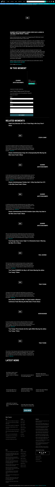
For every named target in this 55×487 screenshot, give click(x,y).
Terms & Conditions (39, 461)
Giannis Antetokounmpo (10, 3)
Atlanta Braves (23, 463)
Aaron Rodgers (23, 424)
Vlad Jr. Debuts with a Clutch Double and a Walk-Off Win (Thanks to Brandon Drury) (42, 432)
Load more (27, 410)
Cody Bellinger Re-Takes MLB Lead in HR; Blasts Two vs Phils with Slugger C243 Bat (42, 435)
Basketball (21, 89)
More (24, 1)
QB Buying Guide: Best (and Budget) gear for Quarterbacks (12, 475)
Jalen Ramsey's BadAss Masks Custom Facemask (12, 428)
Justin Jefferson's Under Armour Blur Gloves (12, 429)
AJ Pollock (22, 434)
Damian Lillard (17, 3)
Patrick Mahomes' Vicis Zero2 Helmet (11, 435)
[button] (53, 1)
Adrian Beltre (23, 429)
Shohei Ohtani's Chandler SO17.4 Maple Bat (12, 425)
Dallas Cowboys (23, 458)
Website (11, 104)
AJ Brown (22, 432)
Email (11, 100)
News (16, 1)
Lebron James (23, 3)
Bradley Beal (35, 3)
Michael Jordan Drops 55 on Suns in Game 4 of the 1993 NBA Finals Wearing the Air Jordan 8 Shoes (42, 443)
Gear (8, 1)
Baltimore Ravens (23, 466)
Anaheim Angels (23, 453)
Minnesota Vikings (23, 451)
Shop (31, 83)
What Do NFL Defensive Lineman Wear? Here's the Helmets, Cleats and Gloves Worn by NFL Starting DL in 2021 (12, 468)
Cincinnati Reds (23, 456)
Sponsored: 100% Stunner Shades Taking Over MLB (12, 482)
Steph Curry (41, 3)
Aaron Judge (23, 422)
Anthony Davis (46, 3)
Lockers (12, 1)
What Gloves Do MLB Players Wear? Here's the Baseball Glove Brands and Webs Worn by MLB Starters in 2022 (12, 454)
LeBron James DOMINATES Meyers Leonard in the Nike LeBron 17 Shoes (42, 440)
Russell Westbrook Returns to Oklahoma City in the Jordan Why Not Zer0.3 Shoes (42, 430)
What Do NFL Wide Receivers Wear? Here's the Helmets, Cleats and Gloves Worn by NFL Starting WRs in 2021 (12, 478)
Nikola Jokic (3, 3)
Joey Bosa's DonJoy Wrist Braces (11, 437)
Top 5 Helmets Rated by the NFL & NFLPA (12, 451)
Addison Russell (23, 427)
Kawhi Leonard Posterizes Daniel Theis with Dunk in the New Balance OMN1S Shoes (42, 438)
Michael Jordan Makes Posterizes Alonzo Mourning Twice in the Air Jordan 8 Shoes (42, 447)
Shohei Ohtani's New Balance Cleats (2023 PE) (12, 432)
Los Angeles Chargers (24, 461)
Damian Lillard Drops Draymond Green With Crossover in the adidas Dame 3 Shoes (42, 427)
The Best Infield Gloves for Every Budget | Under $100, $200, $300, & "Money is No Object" (12, 472)
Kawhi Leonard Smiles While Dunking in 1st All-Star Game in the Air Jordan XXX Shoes (42, 424)
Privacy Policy (38, 459)
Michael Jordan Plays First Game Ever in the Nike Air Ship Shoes (42, 421)
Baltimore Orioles (23, 465)
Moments (20, 1)
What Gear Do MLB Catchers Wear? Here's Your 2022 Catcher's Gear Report (12, 465)
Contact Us (37, 485)
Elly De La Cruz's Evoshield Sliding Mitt (11, 434)
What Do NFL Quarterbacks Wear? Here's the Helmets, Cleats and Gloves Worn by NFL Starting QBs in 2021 (12, 461)
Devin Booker (30, 3)
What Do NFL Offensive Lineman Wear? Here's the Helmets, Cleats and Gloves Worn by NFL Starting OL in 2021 (12, 458)
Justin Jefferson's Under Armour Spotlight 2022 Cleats (12, 423)
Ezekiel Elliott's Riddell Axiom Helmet (11, 439)
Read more (12, 150)
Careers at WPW (38, 456)
